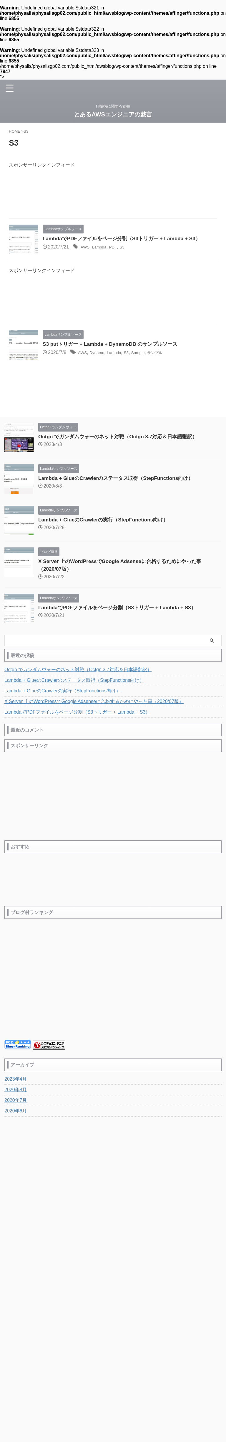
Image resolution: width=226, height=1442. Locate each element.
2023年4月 (15, 1079)
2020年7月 (15, 1100)
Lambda (102, 247)
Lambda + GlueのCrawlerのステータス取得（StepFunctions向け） (120, 478)
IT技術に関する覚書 (113, 1199)
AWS (86, 247)
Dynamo (100, 352)
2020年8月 (15, 1090)
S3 (128, 247)
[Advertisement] (113, 195)
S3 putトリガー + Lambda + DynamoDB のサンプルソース (114, 344)
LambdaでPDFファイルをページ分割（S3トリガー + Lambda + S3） (126, 239)
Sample (147, 352)
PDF (117, 247)
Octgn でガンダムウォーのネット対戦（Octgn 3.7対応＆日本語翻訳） (122, 437)
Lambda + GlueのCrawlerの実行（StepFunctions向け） (106, 520)
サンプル (167, 352)
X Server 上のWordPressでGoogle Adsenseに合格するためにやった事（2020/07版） (94, 701)
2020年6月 (15, 1111)
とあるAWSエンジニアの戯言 (113, 114)
